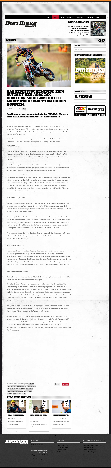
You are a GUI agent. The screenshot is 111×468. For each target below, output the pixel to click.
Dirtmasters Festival (62, 447)
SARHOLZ (31, 384)
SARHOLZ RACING (21, 386)
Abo (97, 17)
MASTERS (18, 391)
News (55, 17)
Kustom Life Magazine (89, 449)
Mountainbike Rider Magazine (92, 445)
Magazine (90, 17)
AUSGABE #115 (78, 22)
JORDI (23, 389)
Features (70, 17)
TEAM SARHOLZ (11, 386)
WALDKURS (22, 393)
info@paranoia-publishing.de (39, 455)
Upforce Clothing (62, 449)
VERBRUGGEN (11, 391)
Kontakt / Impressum (37, 444)
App (103, 17)
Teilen (57, 384)
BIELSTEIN (15, 393)
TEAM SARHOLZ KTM (16, 389)
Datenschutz (34, 447)
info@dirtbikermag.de (37, 459)
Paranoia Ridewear (62, 445)
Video (62, 17)
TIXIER (27, 389)
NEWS (24, 109)
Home (49, 17)
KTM (8, 389)
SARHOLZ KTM (31, 386)
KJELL (31, 389)
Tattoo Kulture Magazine (90, 452)
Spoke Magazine (88, 447)
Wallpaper (80, 17)
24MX (59, 452)
